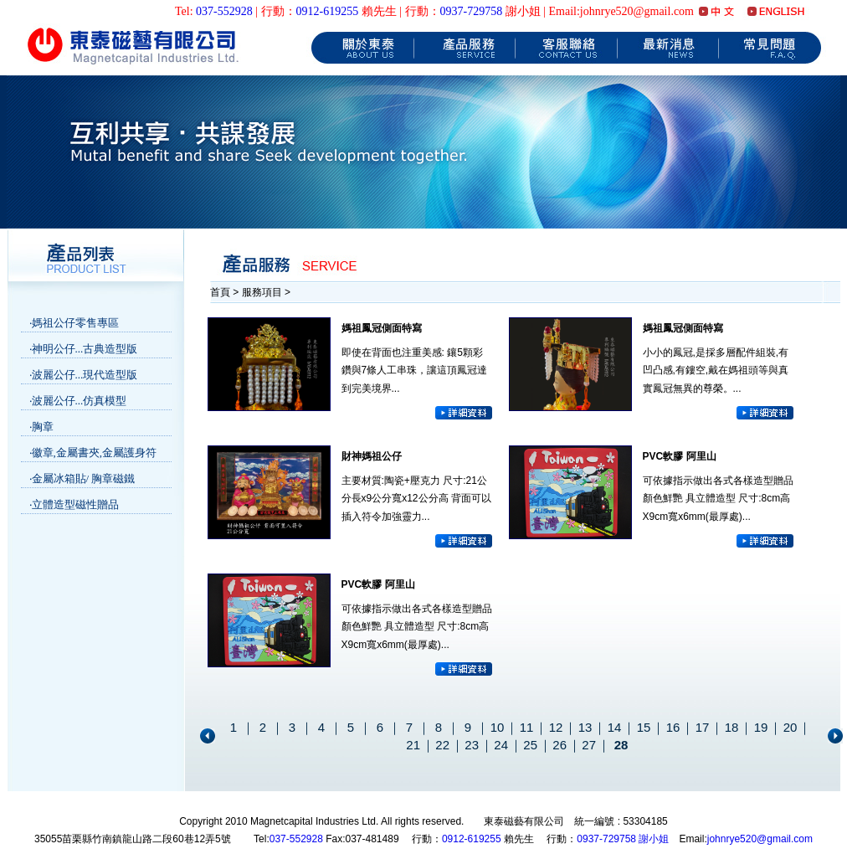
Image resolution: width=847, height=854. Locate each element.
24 (501, 745)
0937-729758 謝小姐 (623, 839)
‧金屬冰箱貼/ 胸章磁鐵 (82, 478)
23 (472, 745)
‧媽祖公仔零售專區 (74, 322)
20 (790, 727)
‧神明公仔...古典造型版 (83, 348)
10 (497, 727)
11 (527, 727)
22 (442, 745)
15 (644, 727)
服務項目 (262, 292)
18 (732, 727)
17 (703, 727)
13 (585, 727)
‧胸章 (41, 426)
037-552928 (224, 11)
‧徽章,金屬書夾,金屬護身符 (93, 452)
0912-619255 (327, 11)
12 (556, 727)
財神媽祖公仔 (371, 456)
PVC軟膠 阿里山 (679, 456)
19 (761, 727)
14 (615, 727)
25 (530, 745)
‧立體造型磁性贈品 (74, 504)
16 (673, 727)
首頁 (221, 292)
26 (559, 745)
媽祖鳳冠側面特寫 (381, 328)
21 (413, 745)
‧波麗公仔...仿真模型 (78, 400)
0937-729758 (471, 11)
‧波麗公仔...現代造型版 (83, 374)
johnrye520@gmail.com (760, 839)
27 (589, 745)
